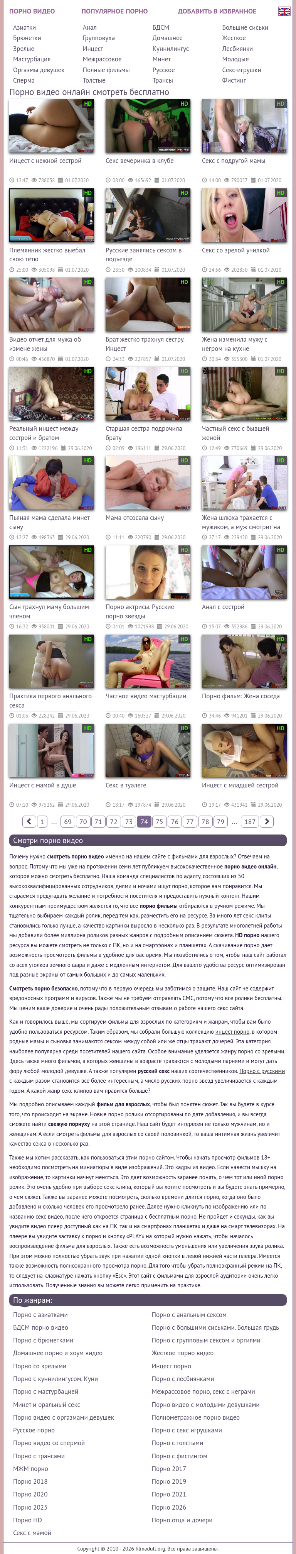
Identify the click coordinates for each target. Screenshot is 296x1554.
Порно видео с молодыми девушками (206, 1404)
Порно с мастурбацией (45, 1391)
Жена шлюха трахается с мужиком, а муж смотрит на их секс (241, 523)
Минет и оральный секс (46, 1404)
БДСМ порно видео (40, 1327)
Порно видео (32, 11)
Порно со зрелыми (39, 1366)
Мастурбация (31, 59)
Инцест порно (171, 1366)
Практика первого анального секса (50, 700)
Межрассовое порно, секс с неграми (203, 1391)
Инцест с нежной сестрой (45, 160)
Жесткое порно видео (183, 1353)
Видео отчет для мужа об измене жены (45, 344)
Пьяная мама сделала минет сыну (49, 522)
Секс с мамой (32, 1533)
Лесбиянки (237, 48)
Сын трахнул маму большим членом (49, 611)
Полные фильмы (106, 70)
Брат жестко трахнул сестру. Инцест (145, 344)
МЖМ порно (30, 1468)
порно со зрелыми (261, 1051)
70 (83, 821)
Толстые (94, 80)
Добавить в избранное (217, 11)
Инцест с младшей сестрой (240, 785)
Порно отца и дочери (182, 1520)
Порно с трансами (39, 1456)
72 (114, 821)
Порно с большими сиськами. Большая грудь (215, 1327)
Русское (164, 70)
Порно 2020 (30, 1494)
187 (250, 821)
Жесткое (234, 38)
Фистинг (234, 80)
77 (190, 821)
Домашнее (168, 38)
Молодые (235, 59)
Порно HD (27, 1520)
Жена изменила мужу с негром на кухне (234, 344)
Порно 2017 (169, 1468)
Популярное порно (115, 11)
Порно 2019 (169, 1481)
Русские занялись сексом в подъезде (144, 255)
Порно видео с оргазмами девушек (63, 1417)
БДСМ (161, 27)
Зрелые (23, 48)
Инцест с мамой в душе (42, 785)
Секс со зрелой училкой (236, 250)
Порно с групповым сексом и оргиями (206, 1340)
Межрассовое (102, 59)
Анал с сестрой (223, 607)
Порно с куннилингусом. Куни (55, 1379)
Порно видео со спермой (49, 1443)
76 (175, 821)
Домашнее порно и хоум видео (58, 1353)
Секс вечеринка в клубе (140, 160)
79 (221, 821)
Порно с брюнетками (43, 1340)
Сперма (24, 80)
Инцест (93, 48)
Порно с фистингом (179, 1456)
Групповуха (99, 38)
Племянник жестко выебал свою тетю (47, 255)
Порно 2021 (169, 1494)
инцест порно (232, 1031)
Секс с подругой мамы (234, 160)
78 (205, 821)
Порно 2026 (169, 1507)
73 (129, 821)
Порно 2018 (30, 1481)
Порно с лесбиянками (183, 1379)
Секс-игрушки (241, 70)
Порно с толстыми (178, 1443)
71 (99, 821)
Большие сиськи (245, 27)
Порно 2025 (30, 1507)
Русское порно (34, 1430)
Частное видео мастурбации (146, 696)
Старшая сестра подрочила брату (144, 433)
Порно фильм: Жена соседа (241, 696)
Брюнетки (27, 38)
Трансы (163, 80)
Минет (162, 59)
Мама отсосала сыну (135, 517)
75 (159, 821)
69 (68, 821)
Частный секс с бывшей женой (235, 433)
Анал (90, 27)
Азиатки (24, 27)
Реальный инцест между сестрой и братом (43, 433)
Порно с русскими (262, 1071)
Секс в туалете (126, 785)
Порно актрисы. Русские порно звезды (140, 611)
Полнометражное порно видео (196, 1417)
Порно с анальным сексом (189, 1314)
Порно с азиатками (40, 1314)
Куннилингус (171, 48)
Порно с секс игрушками (187, 1430)
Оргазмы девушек (38, 70)
